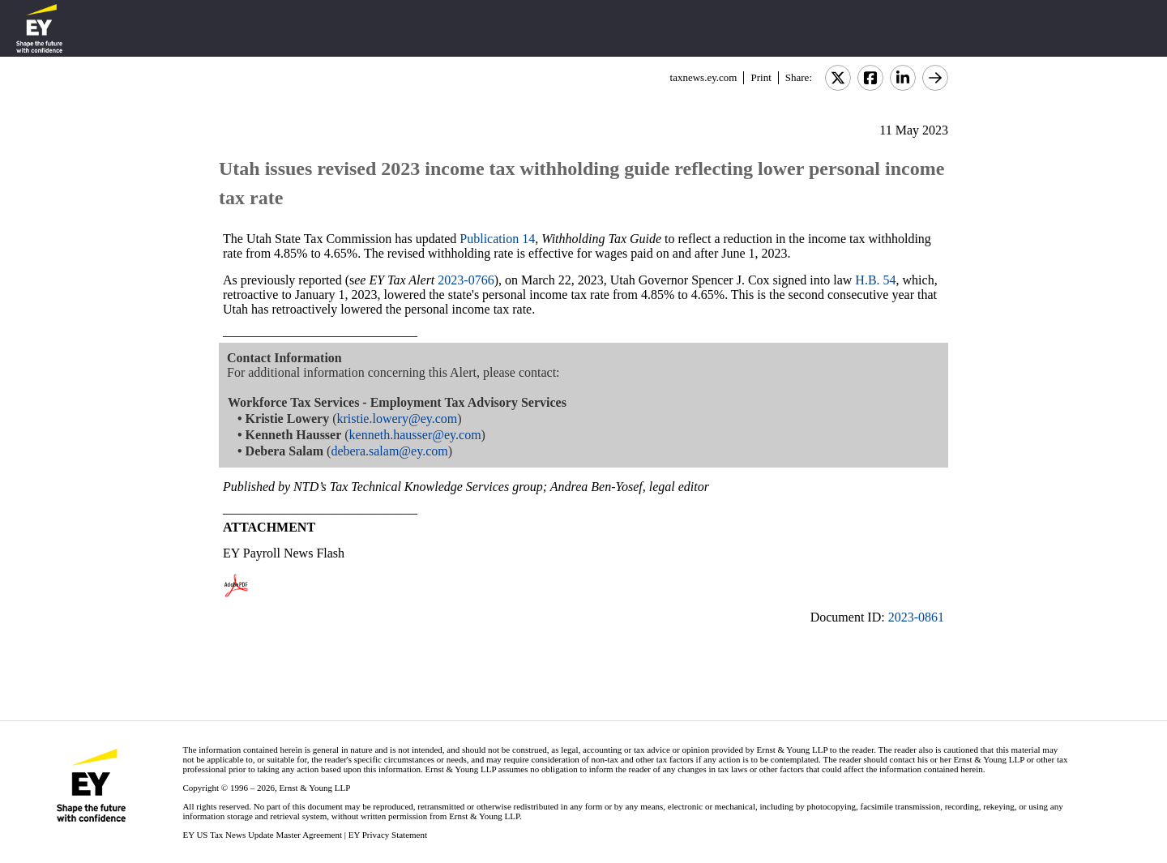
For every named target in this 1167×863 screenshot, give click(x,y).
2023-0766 (466, 280)
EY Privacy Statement (387, 835)
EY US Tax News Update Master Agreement (262, 835)
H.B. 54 (875, 280)
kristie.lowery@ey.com (396, 418)
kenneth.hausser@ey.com (415, 435)
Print (760, 77)
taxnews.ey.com (703, 77)
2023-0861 (916, 617)
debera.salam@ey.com (389, 451)
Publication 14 (497, 239)
